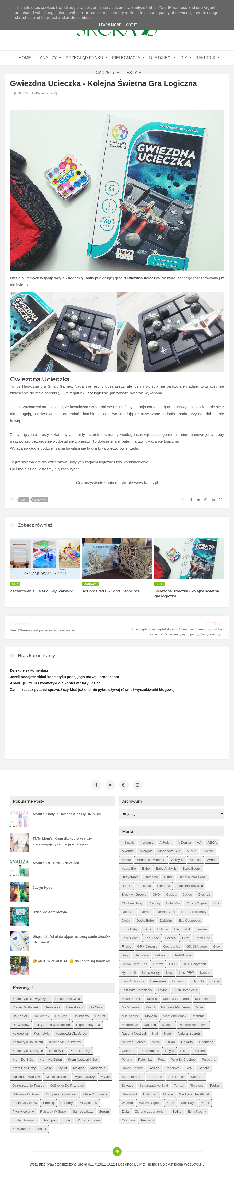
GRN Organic (147, 945)
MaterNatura (204, 998)
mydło (105, 1076)
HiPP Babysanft (194, 963)
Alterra (191, 850)
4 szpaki (128, 841)
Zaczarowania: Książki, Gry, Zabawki (41, 591)
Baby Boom (191, 867)
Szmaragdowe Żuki (153, 1084)
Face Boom (130, 937)
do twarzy (81, 1015)
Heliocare (142, 954)
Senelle (203, 1067)
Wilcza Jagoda (150, 1102)
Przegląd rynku (84, 58)
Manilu (152, 998)
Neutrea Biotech (133, 1041)
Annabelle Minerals (151, 859)
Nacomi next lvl (134, 1032)
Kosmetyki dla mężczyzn (30, 998)
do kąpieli (19, 1015)
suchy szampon (24, 1119)
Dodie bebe (145, 919)
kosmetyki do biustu (27, 1041)
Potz (161, 1058)
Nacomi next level (193, 1024)
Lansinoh (178, 980)
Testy (130, 72)
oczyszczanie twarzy (28, 1084)
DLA (216, 902)
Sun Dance (176, 1076)
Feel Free (152, 937)
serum (104, 1110)
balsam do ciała (67, 998)
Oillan (171, 1041)
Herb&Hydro (183, 954)
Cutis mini (173, 902)
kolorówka (20, 1032)
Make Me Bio (131, 998)
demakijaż (52, 1006)
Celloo (187, 893)
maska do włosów (26, 1076)
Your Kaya (188, 1102)
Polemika (145, 1058)
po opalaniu (88, 1102)
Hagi (125, 954)
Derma (145, 911)
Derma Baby (166, 911)
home (25, 58)
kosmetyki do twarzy (65, 1041)
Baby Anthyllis (166, 867)
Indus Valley (151, 972)
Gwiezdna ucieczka (142, 278)
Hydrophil (129, 972)
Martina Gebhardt (176, 998)
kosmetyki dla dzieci (71, 1032)
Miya (199, 1006)
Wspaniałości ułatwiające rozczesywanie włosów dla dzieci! (71, 938)
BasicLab (144, 885)
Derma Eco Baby (193, 911)
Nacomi (167, 1024)
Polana (127, 1058)
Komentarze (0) (44, 93)
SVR (188, 1067)
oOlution (128, 1119)
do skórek (41, 1015)
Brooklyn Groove (134, 893)
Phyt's (169, 1050)
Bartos (126, 885)
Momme (199, 1015)
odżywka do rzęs (26, 1093)
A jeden (165, 841)
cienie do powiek (25, 1006)
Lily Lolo (198, 980)
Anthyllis (177, 859)
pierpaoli (147, 1119)
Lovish (163, 989)
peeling (48, 1102)
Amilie (126, 859)
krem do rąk (80, 1050)
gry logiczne (98, 393)
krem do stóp (22, 1058)
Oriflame (128, 1050)
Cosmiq (154, 902)
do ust (100, 1015)
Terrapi (179, 1084)
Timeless (197, 1084)
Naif (155, 1032)
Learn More (110, 25)
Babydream (130, 876)
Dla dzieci (160, 58)
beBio (176, 1110)
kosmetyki (41, 1032)
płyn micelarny (23, 1110)
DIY (183, 58)
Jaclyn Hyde (42, 886)
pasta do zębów (24, 1102)
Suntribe (197, 1076)
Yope (170, 1102)
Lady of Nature (133, 980)
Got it (131, 25)
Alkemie (127, 850)
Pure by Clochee (183, 1058)
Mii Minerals (130, 1006)
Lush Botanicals (185, 989)
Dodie (126, 919)
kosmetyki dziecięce (27, 1050)
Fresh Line (202, 937)
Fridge (126, 945)
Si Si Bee (155, 1076)
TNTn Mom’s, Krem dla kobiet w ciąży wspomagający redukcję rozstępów (62, 840)
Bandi (168, 876)
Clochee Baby (132, 902)
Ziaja (125, 1110)
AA (199, 841)
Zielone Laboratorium (151, 1110)
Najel (168, 1032)
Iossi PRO (186, 972)
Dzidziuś (166, 919)
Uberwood (129, 1093)
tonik (67, 1119)
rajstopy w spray (53, 1110)
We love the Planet (194, 1093)
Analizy (48, 58)
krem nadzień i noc (83, 1058)
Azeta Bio (129, 867)
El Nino (162, 928)
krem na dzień (50, 1058)
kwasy (46, 1067)
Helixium (161, 954)
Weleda (127, 1102)
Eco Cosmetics (190, 919)
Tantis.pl (91, 278)
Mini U (150, 1006)
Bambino (151, 876)
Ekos (147, 928)
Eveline (201, 928)
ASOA (212, 841)
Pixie (183, 1050)
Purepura (208, 1058)
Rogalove (172, 1067)
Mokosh (151, 1015)
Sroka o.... (86, 1163)
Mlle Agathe (130, 1015)
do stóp (61, 1015)
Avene (212, 859)
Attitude (195, 859)
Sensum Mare (132, 1076)
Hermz (158, 963)
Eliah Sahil (182, 928)
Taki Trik (205, 58)
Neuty (156, 1041)
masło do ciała (57, 1076)
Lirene (214, 980)
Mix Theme (148, 1163)
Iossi (169, 972)
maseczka (98, 1067)
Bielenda (163, 885)
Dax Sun (128, 911)
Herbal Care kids (134, 963)
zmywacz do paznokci (29, 1128)
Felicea (170, 937)
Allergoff (146, 850)
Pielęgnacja (126, 58)
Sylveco (127, 1084)
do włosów (20, 1024)
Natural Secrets (189, 1032)
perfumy (66, 1102)
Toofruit (214, 1084)
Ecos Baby (129, 928)
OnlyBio (187, 1041)
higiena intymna (88, 1024)
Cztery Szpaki (196, 902)
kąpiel (62, 1067)
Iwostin (205, 972)
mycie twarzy (85, 1076)
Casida (171, 893)
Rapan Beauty (132, 1067)
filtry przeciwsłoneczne (52, 1024)
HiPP (173, 963)
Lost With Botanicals (137, 989)
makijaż (78, 1067)
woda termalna (88, 1119)
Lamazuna (158, 980)
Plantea (199, 1050)
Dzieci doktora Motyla (50, 911)
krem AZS (56, 1050)
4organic (147, 841)
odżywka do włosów (61, 1093)
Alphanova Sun (169, 850)
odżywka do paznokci (67, 1084)
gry (24, 499)
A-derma (184, 841)
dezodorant (75, 1006)
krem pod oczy (24, 1067)
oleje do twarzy (95, 1093)
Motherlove (130, 1024)
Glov (216, 945)
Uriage (168, 1093)
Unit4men (150, 1093)
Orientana (206, 1041)
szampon (50, 1119)
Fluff (185, 937)
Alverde (208, 850)
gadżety (105, 72)
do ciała (96, 1006)
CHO (156, 893)
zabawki (40, 499)
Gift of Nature (196, 945)
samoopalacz (83, 1110)
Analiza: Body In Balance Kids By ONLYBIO (67, 813)
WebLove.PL (194, 1163)
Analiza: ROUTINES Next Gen (56, 862)
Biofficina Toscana (189, 885)
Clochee (204, 893)
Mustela (150, 1024)
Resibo (154, 1067)
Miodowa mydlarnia (175, 1006)
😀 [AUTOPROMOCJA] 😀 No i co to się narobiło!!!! (73, 960)
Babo (146, 867)
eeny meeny (197, 1110)
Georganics (171, 945)
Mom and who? (175, 1015)
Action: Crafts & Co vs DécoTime (110, 591)
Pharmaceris (150, 1050)
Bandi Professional (192, 876)
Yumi (205, 1102)
